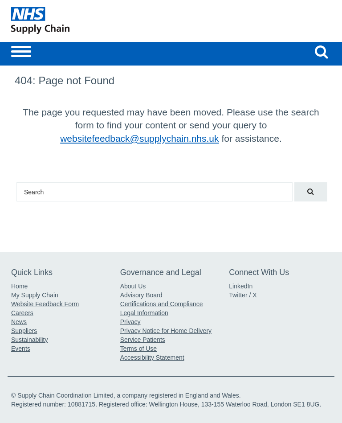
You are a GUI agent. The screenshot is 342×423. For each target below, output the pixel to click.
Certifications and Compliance (161, 304)
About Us (133, 286)
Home (19, 286)
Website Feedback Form (45, 304)
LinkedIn (240, 286)
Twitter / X (242, 295)
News (19, 321)
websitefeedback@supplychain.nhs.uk (139, 138)
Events (20, 348)
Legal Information (144, 312)
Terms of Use (138, 348)
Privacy (130, 321)
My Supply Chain (34, 295)
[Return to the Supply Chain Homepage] (89, 20)
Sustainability (29, 339)
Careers (22, 312)
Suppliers (24, 330)
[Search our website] (321, 52)
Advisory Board (141, 295)
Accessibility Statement (152, 357)
